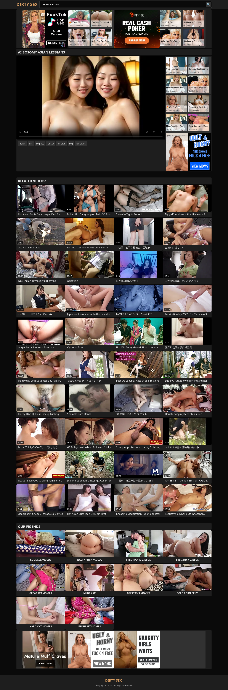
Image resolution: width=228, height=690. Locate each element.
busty (51, 143)
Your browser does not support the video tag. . (90, 98)
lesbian (62, 143)
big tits (40, 143)
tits (31, 143)
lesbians (81, 143)
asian (22, 143)
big (71, 143)
